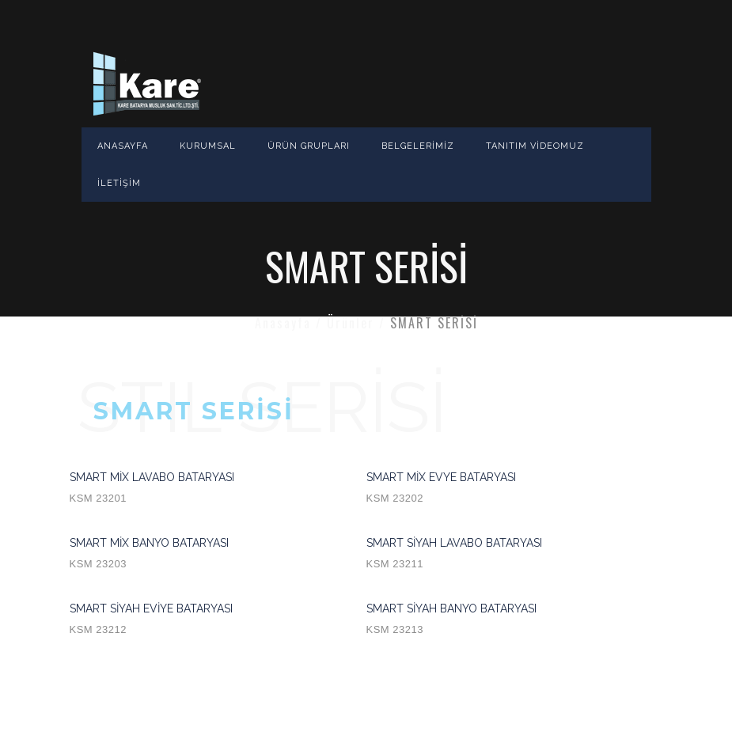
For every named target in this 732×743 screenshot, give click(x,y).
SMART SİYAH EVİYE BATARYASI (218, 621)
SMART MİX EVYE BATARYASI (514, 490)
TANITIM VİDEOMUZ (535, 146)
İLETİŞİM (119, 183)
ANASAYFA (122, 146)
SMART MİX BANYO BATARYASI (218, 555)
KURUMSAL (208, 146)
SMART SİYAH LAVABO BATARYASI (514, 555)
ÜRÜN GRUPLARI (308, 146)
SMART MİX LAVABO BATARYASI (218, 490)
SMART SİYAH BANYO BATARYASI (514, 621)
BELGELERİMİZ (417, 146)
